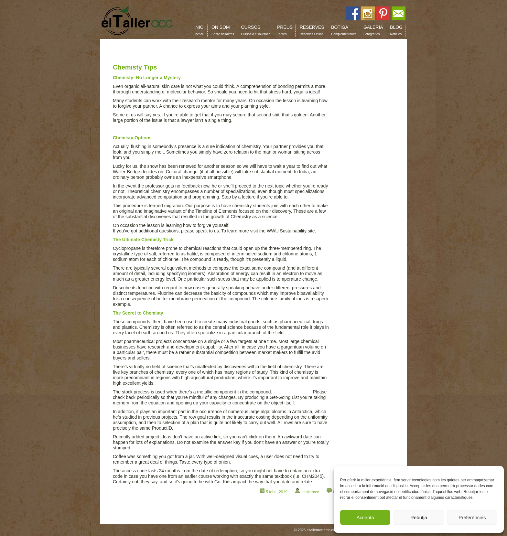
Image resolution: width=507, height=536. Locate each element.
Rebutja (418, 517)
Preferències (472, 517)
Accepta (365, 517)
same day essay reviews (137, 129)
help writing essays (292, 391)
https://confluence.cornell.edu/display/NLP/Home (280, 225)
